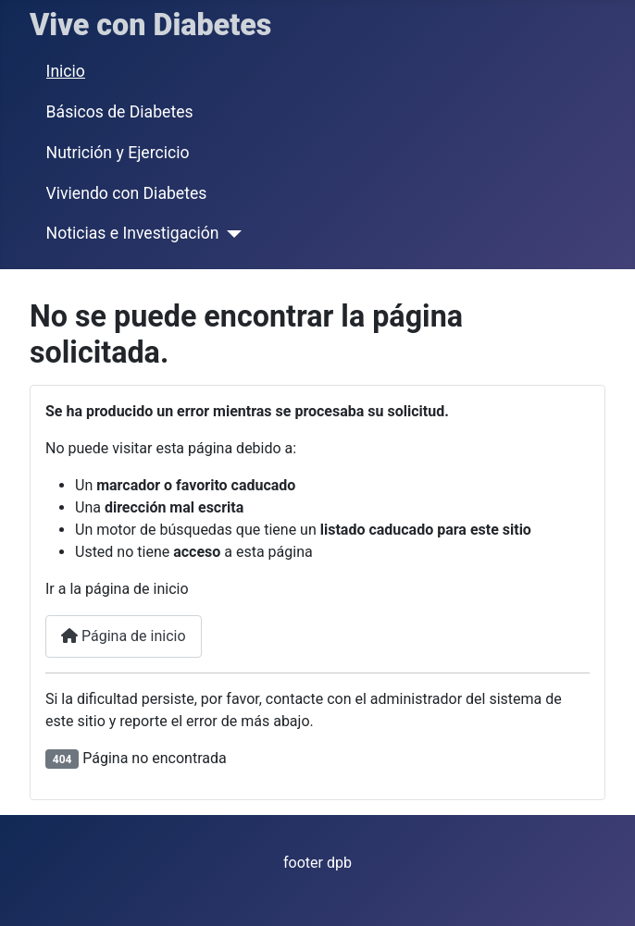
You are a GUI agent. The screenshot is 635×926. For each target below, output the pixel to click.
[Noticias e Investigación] (230, 234)
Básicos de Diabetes (119, 112)
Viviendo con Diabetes (126, 193)
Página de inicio (123, 636)
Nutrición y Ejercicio (118, 152)
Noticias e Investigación (132, 233)
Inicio (65, 71)
